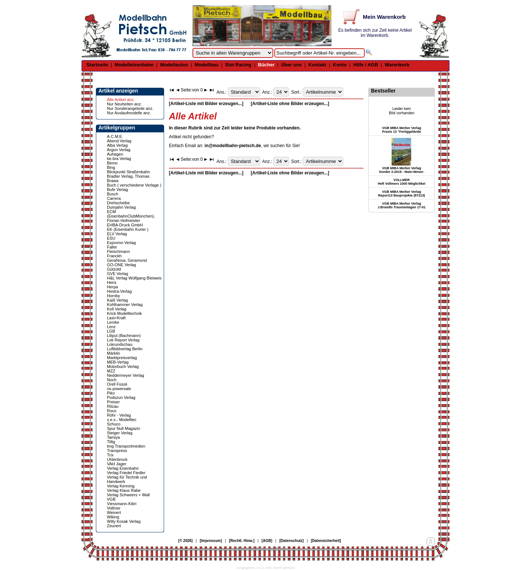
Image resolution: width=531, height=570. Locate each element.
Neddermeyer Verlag (125, 375)
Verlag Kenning (121, 486)
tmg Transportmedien (126, 446)
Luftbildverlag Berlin (125, 349)
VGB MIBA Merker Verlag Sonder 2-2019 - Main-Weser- (401, 170)
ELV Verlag (117, 234)
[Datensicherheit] (326, 541)
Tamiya (113, 437)
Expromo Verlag (121, 242)
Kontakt (317, 64)
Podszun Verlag (121, 397)
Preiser (113, 402)
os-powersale (119, 388)
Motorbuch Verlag (123, 366)
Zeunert (114, 526)
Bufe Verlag (117, 189)
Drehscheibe (118, 203)
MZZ (111, 371)
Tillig (111, 441)
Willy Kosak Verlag (123, 521)
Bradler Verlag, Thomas (128, 176)
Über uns (291, 64)
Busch (112, 194)
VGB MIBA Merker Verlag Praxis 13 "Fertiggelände (401, 129)
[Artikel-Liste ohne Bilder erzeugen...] (290, 103)
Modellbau (206, 64)
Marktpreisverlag (122, 357)
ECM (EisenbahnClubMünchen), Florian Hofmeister (131, 216)
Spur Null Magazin (123, 428)
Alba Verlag (117, 145)
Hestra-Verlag (119, 291)
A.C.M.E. (115, 136)
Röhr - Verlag (119, 415)
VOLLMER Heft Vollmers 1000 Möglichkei (402, 181)
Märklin (113, 353)
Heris (112, 282)
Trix (110, 455)
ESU (111, 238)
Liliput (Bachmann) (124, 335)
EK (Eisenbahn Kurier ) (128, 229)
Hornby (113, 295)
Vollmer (114, 508)
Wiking (113, 517)
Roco (112, 411)
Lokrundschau (119, 344)
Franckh (114, 256)
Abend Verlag (119, 141)
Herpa (112, 287)
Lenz (111, 326)
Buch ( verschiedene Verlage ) (134, 185)
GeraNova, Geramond (127, 260)
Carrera (114, 198)
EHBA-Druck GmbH (125, 225)
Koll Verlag (116, 309)
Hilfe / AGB (365, 64)
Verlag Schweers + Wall (128, 495)
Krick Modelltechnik (124, 313)
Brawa (112, 180)
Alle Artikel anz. (121, 99)
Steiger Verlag (119, 433)
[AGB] (266, 541)
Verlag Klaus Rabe (123, 490)
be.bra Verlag (119, 158)
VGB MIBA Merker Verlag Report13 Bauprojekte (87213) (401, 193)
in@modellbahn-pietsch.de (233, 145)
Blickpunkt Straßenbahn (128, 172)
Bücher (266, 64)
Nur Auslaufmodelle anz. (129, 113)
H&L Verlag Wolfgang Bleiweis (134, 278)
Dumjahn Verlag (121, 207)
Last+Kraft (116, 318)
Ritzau (112, 406)
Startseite (97, 64)
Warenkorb (397, 64)
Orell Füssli (117, 384)
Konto (340, 64)
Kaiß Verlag (117, 300)
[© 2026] (185, 541)
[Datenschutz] (292, 541)
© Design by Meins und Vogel (259, 548)
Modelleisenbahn (134, 64)
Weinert (114, 512)
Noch (112, 380)
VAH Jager (116, 464)
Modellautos (174, 64)
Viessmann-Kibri (121, 503)
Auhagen (115, 154)
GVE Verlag (117, 273)
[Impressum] (211, 541)
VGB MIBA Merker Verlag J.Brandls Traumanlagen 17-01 (402, 205)
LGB (111, 331)
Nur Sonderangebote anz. (130, 108)
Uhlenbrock (117, 459)
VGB (111, 499)
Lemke (113, 322)
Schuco (114, 424)
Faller (112, 247)
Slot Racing (238, 64)
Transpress (117, 450)
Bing (111, 167)
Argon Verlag (119, 149)
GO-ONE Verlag (121, 265)
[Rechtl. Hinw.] (241, 541)
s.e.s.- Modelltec (121, 419)
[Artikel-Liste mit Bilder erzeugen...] (206, 103)
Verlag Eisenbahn (123, 468)
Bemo (112, 163)
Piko (111, 393)
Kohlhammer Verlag (125, 304)
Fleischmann (118, 251)
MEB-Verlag (118, 362)
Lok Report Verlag (123, 340)
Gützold (114, 269)
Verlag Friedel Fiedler (126, 472)
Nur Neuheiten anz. (124, 104)
